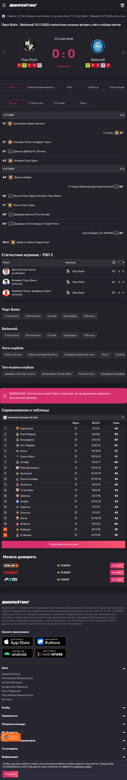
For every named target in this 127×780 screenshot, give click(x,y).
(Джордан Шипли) (24, 214)
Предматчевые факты (41, 87)
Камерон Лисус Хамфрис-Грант (32, 142)
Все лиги (7, 699)
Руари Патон (51, 223)
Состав (52, 316)
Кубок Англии (13, 354)
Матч (12, 87)
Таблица (94, 87)
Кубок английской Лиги (42, 354)
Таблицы (89, 316)
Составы (60, 103)
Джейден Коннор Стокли (20, 373)
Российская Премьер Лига (17, 695)
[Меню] (4, 5)
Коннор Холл (86, 373)
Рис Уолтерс (42, 214)
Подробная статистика (63, 544)
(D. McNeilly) (107, 233)
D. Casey (108, 132)
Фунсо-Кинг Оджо (24, 205)
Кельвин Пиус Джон (26, 160)
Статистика (36, 103)
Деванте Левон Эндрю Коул (33, 242)
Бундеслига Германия (15, 686)
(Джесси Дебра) (22, 151)
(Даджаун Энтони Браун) (28, 223)
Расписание (33, 316)
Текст (84, 103)
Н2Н (70, 87)
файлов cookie (82, 766)
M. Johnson (39, 151)
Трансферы (70, 316)
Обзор (12, 103)
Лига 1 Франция (11, 691)
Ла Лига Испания (12, 682)
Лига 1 (105, 354)
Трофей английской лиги (79, 354)
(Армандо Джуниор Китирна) (96, 186)
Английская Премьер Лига (17, 678)
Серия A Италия (11, 674)
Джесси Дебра (22, 177)
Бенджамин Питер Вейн (57, 373)
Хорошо (10, 774)
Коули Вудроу (91, 233)
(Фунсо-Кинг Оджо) (24, 195)
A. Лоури (73, 186)
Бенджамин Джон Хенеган (29, 123)
